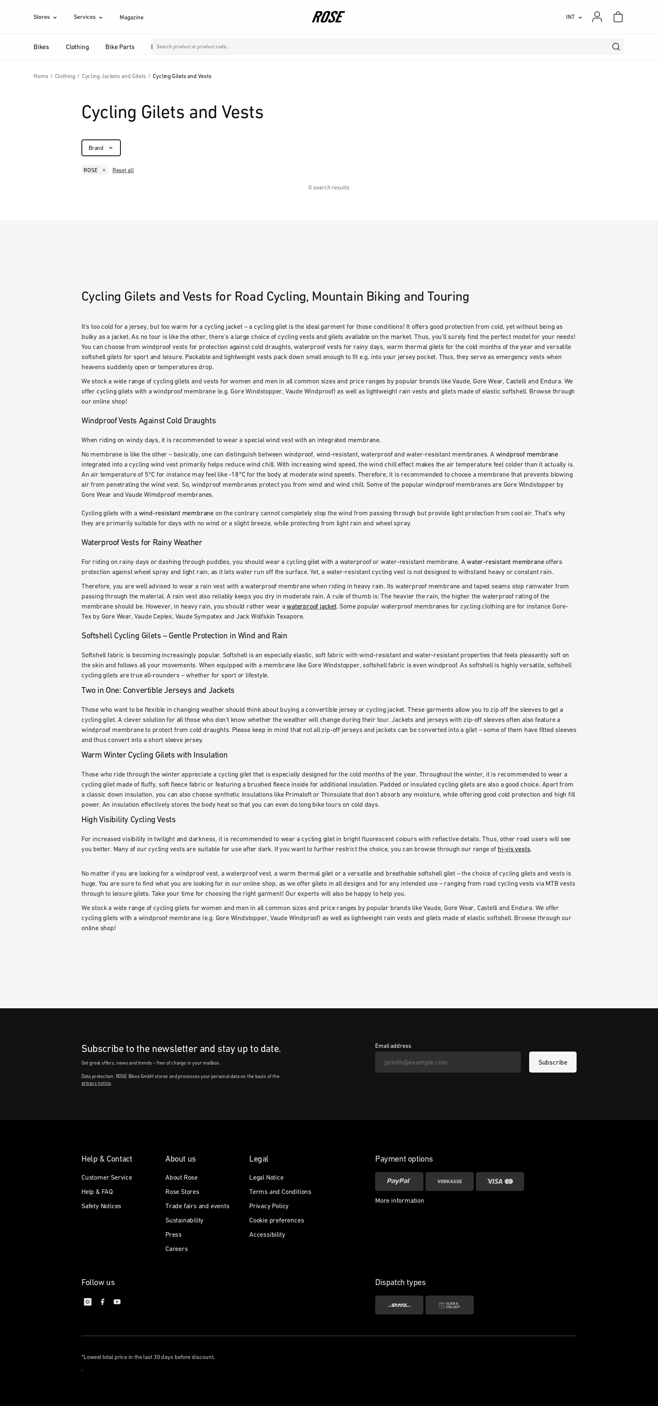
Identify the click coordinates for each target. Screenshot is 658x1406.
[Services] (97, 16)
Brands (255, 46)
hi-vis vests (514, 849)
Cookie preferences (276, 1220)
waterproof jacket (312, 606)
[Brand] (101, 147)
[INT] (574, 16)
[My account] (597, 16)
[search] (616, 46)
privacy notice (96, 1083)
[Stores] (54, 16)
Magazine (131, 17)
